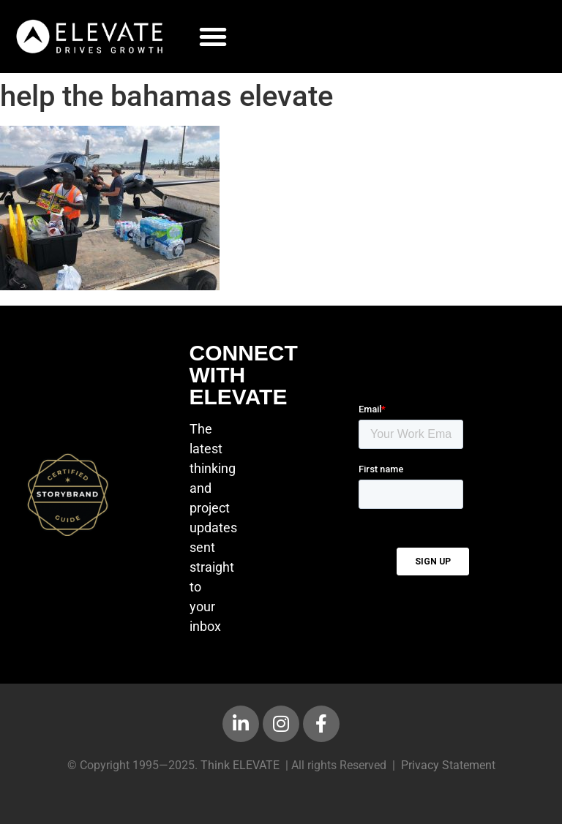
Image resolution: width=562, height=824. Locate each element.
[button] (213, 36)
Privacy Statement (448, 765)
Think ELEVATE (240, 765)
